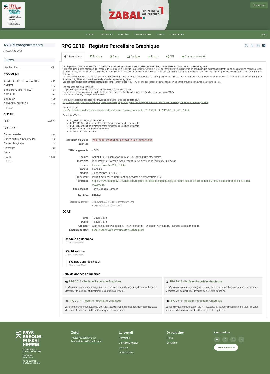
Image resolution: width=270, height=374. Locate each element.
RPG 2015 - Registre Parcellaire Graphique (196, 300)
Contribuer (177, 34)
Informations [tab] (73, 56)
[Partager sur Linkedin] (258, 45)
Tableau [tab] (96, 56)
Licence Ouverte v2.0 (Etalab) (109, 165)
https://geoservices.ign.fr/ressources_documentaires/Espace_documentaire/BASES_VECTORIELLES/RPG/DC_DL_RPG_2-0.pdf (126, 110)
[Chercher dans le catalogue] (53, 67)
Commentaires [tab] (194, 56)
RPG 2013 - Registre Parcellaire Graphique (196, 281)
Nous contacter (226, 347)
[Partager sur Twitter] (246, 45)
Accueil (90, 34)
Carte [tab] (114, 56)
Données (123, 34)
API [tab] (170, 56)
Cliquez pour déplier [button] (74, 242)
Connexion (259, 5)
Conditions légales (128, 342)
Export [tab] (153, 56)
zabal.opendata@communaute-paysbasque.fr (118, 229)
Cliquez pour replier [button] (74, 255)
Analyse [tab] (133, 56)
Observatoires (142, 34)
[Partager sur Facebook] (252, 45)
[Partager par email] (263, 45)
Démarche (107, 34)
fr (262, 34)
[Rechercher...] (29, 67)
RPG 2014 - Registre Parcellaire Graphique (95, 300)
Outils (161, 34)
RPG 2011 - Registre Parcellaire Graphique (95, 281)
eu (265, 34)
